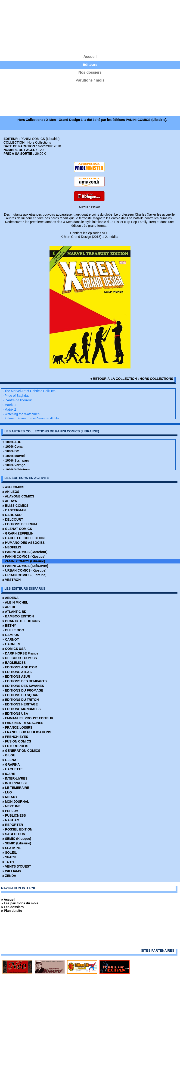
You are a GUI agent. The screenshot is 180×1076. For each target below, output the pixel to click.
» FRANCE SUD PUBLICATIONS (26, 732)
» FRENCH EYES (15, 737)
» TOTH (8, 862)
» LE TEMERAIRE (15, 788)
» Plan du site (11, 910)
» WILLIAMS (11, 871)
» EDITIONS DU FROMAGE (22, 690)
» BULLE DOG (13, 630)
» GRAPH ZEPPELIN (18, 533)
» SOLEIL (9, 852)
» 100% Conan (14, 446)
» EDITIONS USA (15, 713)
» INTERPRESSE (15, 783)
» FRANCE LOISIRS (17, 727)
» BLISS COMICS (15, 505)
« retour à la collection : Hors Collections (131, 379)
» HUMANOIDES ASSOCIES (23, 542)
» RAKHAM (10, 820)
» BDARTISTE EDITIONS (21, 621)
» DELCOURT (12, 519)
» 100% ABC (12, 442)
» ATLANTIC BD (14, 612)
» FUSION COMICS (16, 741)
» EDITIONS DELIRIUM (19, 524)
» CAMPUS (10, 635)
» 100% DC (11, 451)
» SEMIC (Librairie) (16, 843)
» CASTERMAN (14, 510)
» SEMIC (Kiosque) (16, 838)
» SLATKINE (11, 848)
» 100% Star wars (16, 460)
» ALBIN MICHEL (15, 602)
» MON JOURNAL (15, 801)
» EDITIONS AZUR (16, 676)
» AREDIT (9, 607)
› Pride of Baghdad (16, 395)
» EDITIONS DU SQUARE (21, 695)
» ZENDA (9, 876)
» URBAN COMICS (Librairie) (24, 575)
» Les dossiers (12, 907)
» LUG (7, 792)
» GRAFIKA (11, 764)
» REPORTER (12, 825)
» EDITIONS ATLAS (17, 672)
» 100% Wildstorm (16, 470)
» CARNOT (10, 639)
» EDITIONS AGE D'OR (19, 667)
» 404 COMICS (13, 487)
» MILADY (9, 797)
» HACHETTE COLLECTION (23, 538)
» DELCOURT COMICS (19, 658)
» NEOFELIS (11, 547)
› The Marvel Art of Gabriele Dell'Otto (29, 391)
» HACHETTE (12, 769)
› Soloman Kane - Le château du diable (31, 419)
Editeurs (90, 64)
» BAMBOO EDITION (18, 616)
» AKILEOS (10, 492)
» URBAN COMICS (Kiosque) (24, 570)
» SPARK (9, 857)
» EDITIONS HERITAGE (20, 704)
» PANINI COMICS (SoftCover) (25, 566)
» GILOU (8, 755)
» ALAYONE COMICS (18, 496)
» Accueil (8, 899)
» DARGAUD (12, 515)
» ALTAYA (9, 501)
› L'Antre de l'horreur (17, 400)
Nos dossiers (90, 72)
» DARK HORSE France (20, 653)
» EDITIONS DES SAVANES (23, 686)
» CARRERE (11, 644)
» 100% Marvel (14, 456)
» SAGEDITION (13, 834)
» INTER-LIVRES (15, 778)
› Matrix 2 (9, 409)
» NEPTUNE (11, 806)
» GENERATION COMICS (21, 750)
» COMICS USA (14, 649)
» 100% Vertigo (14, 465)
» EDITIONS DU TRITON (20, 700)
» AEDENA (10, 598)
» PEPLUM (10, 811)
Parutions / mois (90, 80)
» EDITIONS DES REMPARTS (24, 681)
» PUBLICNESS (14, 815)
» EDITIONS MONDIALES (21, 709)
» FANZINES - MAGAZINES (22, 723)
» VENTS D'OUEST (16, 866)
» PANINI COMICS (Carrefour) (24, 552)
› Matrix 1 (9, 405)
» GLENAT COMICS (17, 529)
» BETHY (9, 625)
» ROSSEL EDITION (17, 829)
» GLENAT (10, 760)
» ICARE (8, 774)
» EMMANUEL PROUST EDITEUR (27, 718)
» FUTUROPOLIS (15, 746)
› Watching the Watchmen (21, 414)
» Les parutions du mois (19, 903)
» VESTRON (11, 580)
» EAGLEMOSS (14, 662)
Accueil (90, 57)
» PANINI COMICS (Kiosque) (23, 556)
